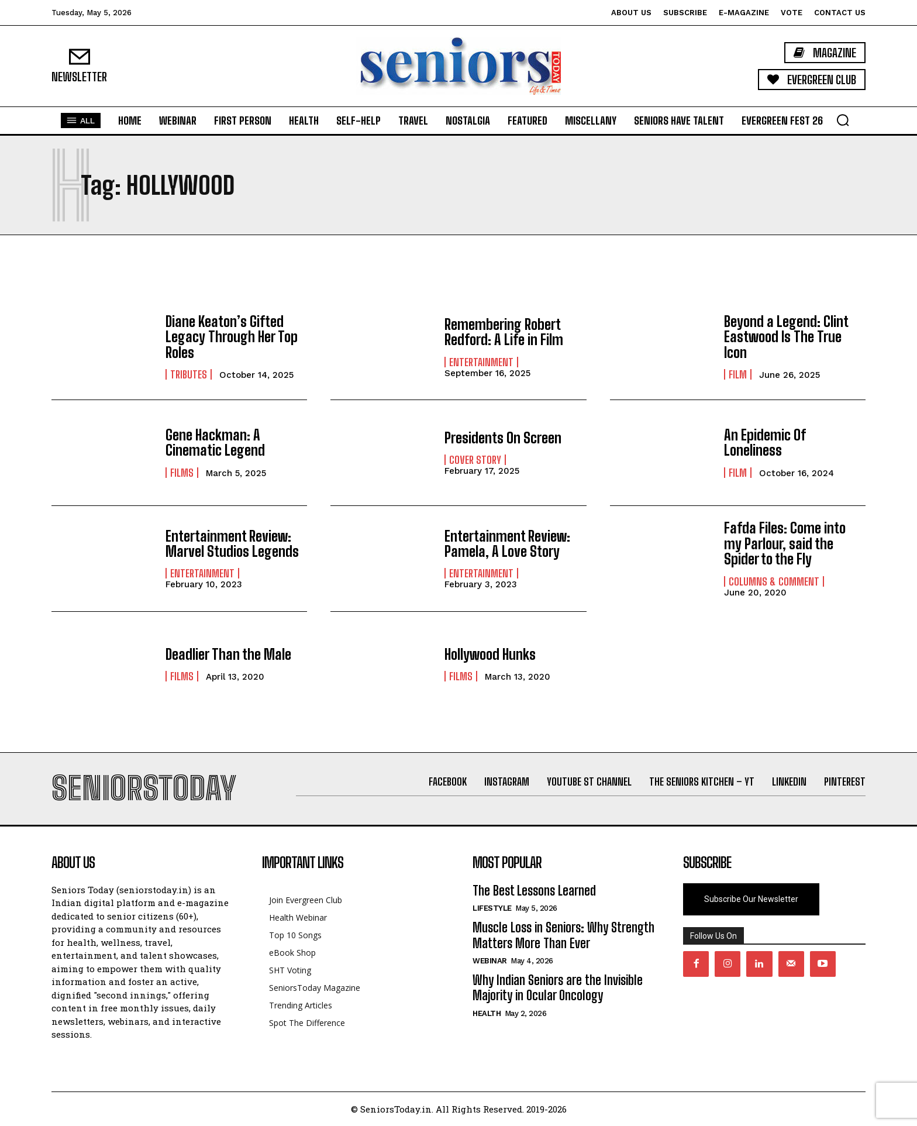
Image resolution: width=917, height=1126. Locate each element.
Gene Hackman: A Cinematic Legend (215, 442)
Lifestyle (492, 908)
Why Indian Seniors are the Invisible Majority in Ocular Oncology (558, 987)
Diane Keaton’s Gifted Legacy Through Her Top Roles (232, 337)
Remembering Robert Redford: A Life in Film (503, 332)
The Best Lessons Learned (534, 890)
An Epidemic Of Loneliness (764, 442)
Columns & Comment (774, 581)
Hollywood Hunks (490, 654)
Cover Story (475, 459)
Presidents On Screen (502, 437)
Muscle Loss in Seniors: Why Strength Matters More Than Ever (563, 935)
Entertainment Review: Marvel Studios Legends (232, 544)
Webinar (490, 960)
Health (487, 1013)
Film (738, 374)
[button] (843, 120)
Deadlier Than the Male (228, 654)
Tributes (188, 374)
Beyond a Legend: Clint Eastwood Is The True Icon (786, 337)
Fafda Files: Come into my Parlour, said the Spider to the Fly (785, 543)
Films (182, 472)
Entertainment (481, 362)
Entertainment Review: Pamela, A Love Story (507, 544)
